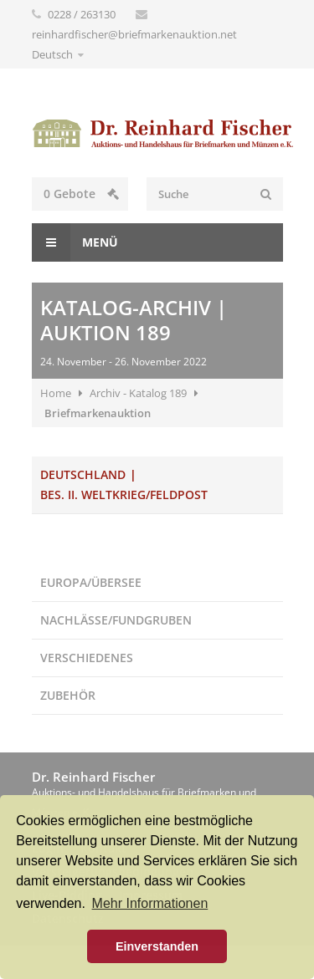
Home (55, 392)
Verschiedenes (86, 657)
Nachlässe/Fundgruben (116, 620)
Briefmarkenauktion (97, 413)
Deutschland (83, 474)
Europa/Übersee (91, 582)
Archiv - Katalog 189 (138, 392)
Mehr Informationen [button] (150, 903)
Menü (75, 242)
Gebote (81, 193)
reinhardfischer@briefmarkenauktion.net (134, 34)
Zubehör (67, 695)
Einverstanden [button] (157, 946)
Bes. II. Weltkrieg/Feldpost (124, 494)
